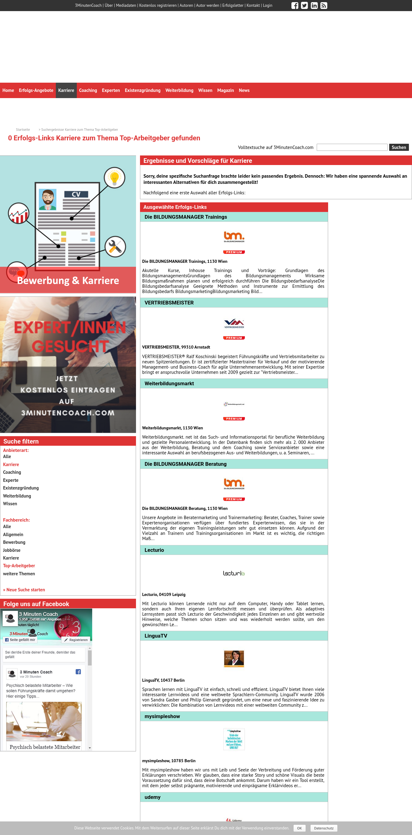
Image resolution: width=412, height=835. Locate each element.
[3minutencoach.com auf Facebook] (294, 6)
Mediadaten (126, 5)
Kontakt (253, 5)
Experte (11, 480)
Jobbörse (11, 550)
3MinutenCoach (88, 5)
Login (268, 5)
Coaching (12, 472)
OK (299, 828)
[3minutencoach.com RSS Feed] (323, 6)
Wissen (10, 503)
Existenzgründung (21, 488)
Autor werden (207, 5)
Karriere (11, 558)
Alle (7, 456)
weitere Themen (19, 574)
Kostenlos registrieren (158, 5)
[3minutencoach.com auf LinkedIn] (314, 6)
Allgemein (13, 534)
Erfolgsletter (233, 5)
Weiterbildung (17, 496)
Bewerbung (14, 542)
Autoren (186, 5)
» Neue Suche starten (24, 590)
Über (109, 5)
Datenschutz (324, 828)
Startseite (23, 129)
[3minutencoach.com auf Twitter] (304, 6)
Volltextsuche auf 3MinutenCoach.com (275, 147)
